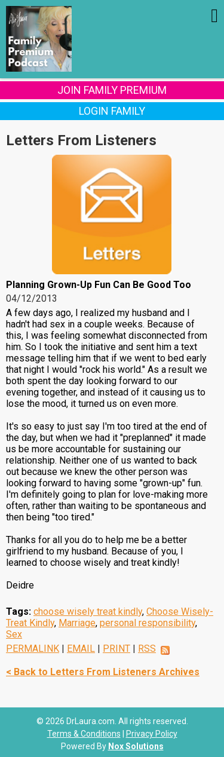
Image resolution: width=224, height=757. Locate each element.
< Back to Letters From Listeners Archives (103, 672)
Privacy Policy (151, 733)
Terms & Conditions (84, 733)
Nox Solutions (136, 746)
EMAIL (81, 648)
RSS (147, 648)
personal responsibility (147, 623)
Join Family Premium (112, 90)
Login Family (112, 111)
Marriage (77, 623)
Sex (14, 634)
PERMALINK (32, 648)
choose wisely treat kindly (87, 611)
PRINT (116, 648)
